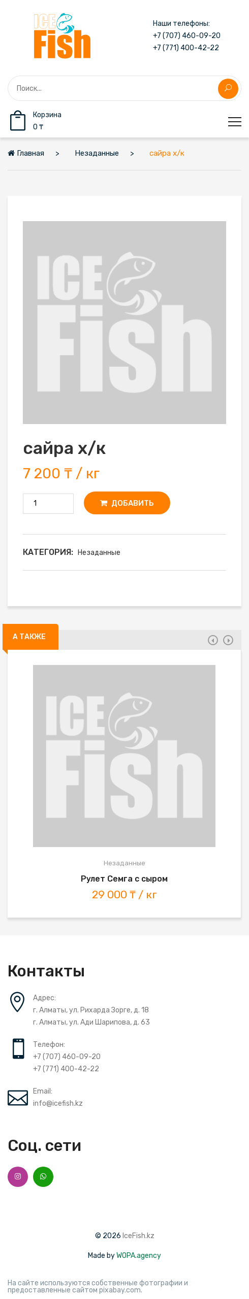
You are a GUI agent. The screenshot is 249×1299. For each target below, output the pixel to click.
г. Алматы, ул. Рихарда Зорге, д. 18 (91, 1010)
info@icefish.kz (58, 1103)
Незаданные (99, 552)
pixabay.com (120, 1290)
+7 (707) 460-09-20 (187, 36)
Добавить (127, 503)
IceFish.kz (138, 1236)
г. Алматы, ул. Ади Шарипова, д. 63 (91, 1022)
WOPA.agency (138, 1255)
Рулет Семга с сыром (124, 879)
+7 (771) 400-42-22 (186, 48)
